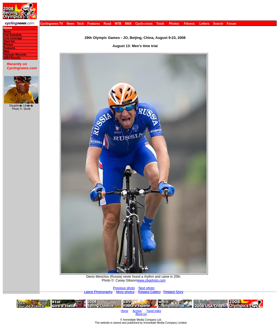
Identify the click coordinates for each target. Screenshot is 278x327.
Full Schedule (13, 34)
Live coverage (13, 38)
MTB (118, 23)
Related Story (173, 292)
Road (107, 23)
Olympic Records (15, 54)
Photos (174, 23)
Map (6, 51)
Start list (9, 41)
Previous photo (124, 288)
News (71, 23)
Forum (231, 23)
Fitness (189, 23)
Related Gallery (149, 292)
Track (160, 23)
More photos (125, 292)
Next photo (146, 288)
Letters (204, 23)
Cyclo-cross (144, 23)
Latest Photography (98, 292)
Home (7, 28)
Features (94, 23)
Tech (80, 23)
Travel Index (153, 310)
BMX (128, 23)
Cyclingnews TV (51, 23)
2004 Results (12, 57)
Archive (137, 310)
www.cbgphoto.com (151, 280)
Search (218, 23)
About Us (141, 313)
